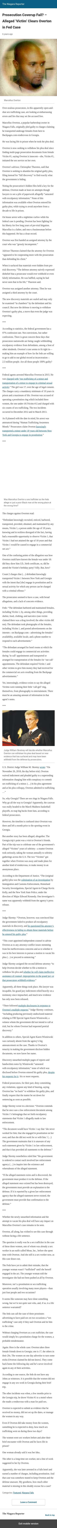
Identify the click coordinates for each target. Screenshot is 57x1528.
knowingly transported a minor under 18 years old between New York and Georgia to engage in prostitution (27, 430)
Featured (17, 1493)
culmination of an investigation (35, 880)
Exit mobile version (28, 1523)
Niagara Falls (28, 1493)
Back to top (50, 1515)
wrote (42, 767)
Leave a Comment (28, 1502)
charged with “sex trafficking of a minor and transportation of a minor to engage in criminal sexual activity (27, 383)
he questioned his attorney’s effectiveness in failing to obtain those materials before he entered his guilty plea (28, 930)
